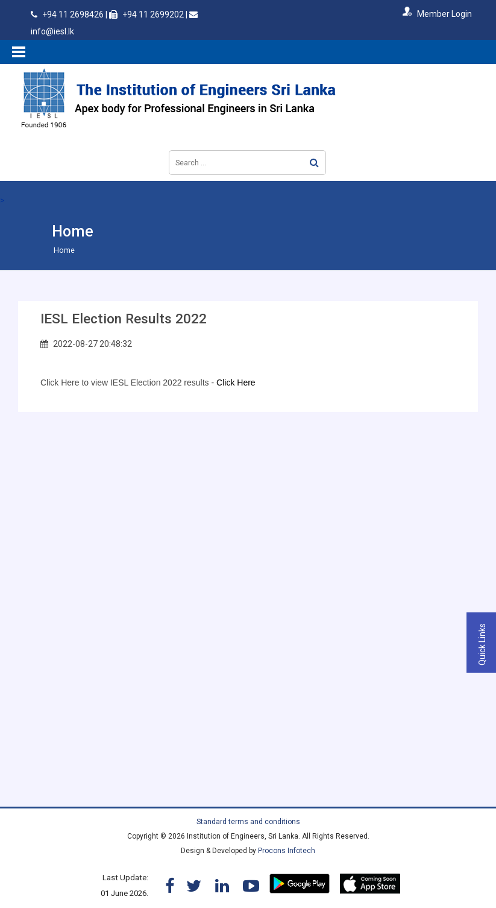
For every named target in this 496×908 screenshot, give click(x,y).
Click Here (236, 382)
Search (314, 162)
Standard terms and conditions (248, 822)
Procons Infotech (286, 850)
